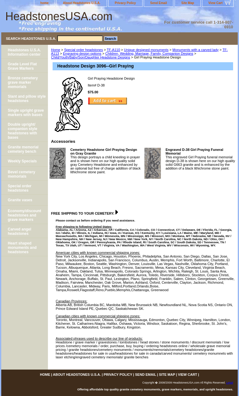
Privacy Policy (125, 3)
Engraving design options (82, 53)
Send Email (158, 3)
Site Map (187, 3)
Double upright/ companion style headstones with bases (22, 131)
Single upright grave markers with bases (26, 112)
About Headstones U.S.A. (82, 3)
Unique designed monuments (146, 50)
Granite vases (20, 200)
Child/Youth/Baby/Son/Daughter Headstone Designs (90, 57)
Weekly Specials (22, 161)
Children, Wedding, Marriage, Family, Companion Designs (149, 53)
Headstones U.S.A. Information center (24, 52)
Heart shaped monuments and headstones (22, 247)
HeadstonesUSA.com (58, 16)
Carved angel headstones (19, 231)
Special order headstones (83, 50)
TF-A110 (113, 50)
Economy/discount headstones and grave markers (24, 215)
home (44, 3)
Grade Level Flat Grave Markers (22, 66)
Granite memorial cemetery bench (23, 149)
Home (55, 50)
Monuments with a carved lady (195, 50)
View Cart (216, 3)
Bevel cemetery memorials (21, 174)
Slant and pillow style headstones (27, 98)
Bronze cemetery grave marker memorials (23, 82)
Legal (229, 382)
